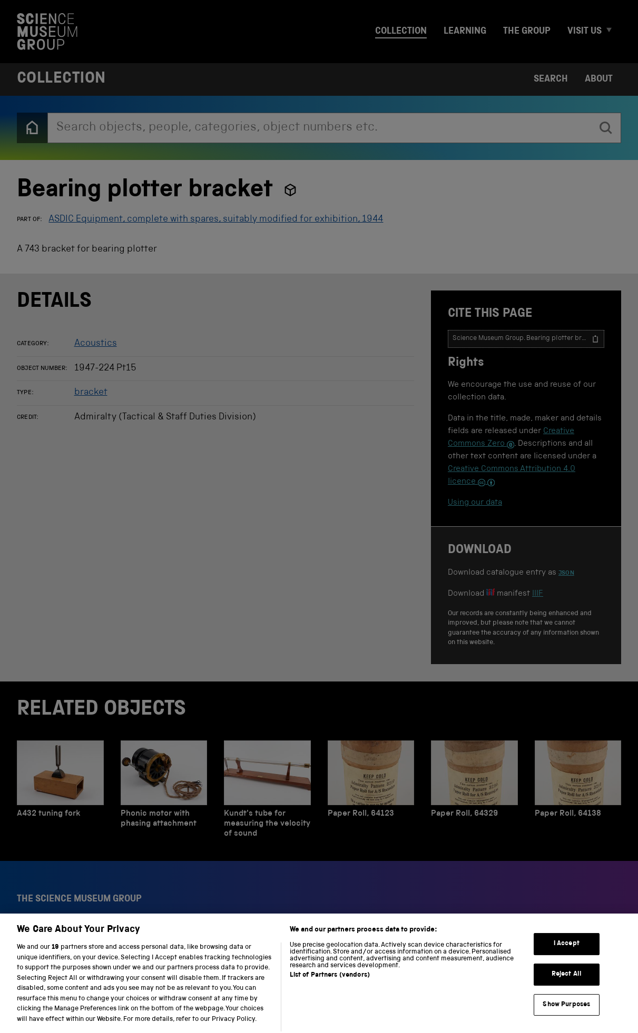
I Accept (567, 958)
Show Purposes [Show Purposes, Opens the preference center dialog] (566, 1019)
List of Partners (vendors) (330, 990)
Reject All (567, 988)
